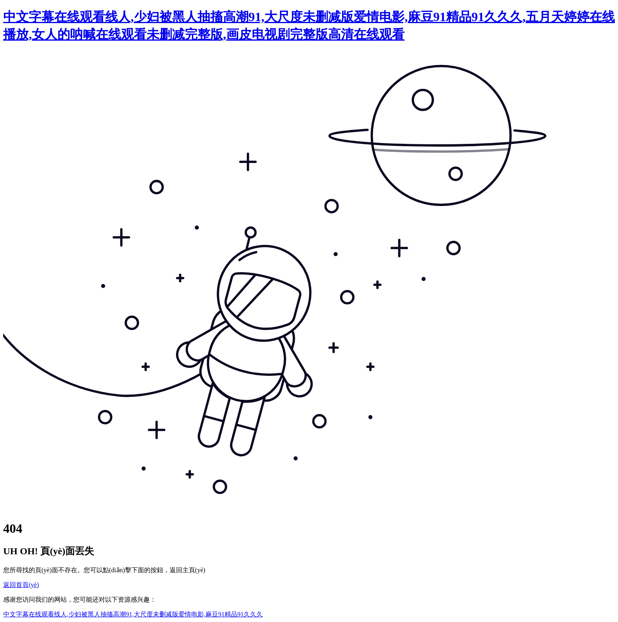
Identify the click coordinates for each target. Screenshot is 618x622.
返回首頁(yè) (21, 584)
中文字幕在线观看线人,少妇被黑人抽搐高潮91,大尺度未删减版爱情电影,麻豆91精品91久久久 (133, 614)
